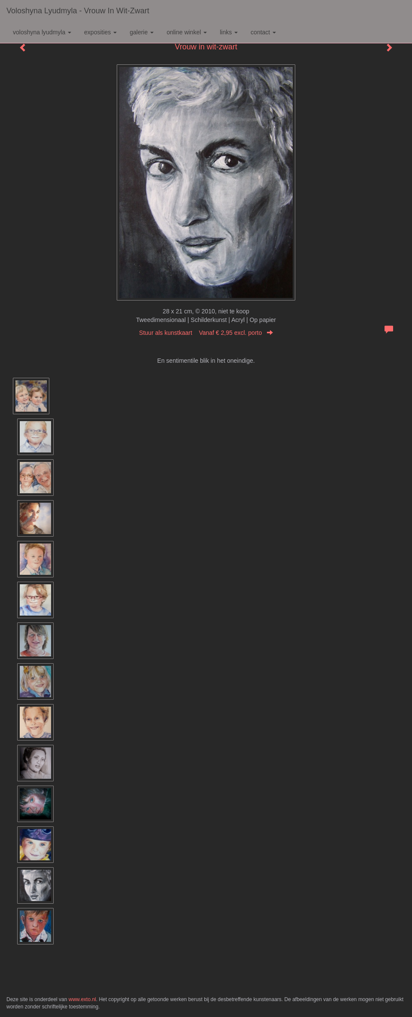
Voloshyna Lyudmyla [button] (42, 32)
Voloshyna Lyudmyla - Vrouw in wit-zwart (77, 10)
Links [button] (229, 32)
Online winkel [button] (187, 32)
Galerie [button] (142, 32)
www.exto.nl (82, 999)
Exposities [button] (100, 32)
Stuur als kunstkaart (206, 332)
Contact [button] (263, 32)
